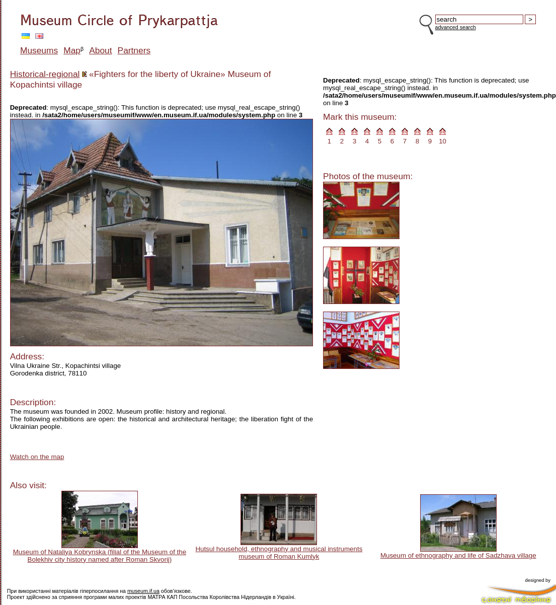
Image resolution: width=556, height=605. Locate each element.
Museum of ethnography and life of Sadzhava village (458, 555)
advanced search (455, 27)
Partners (134, 50)
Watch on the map (37, 457)
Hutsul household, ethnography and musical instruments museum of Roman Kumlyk (278, 552)
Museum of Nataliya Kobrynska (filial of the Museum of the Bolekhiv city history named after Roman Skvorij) (99, 555)
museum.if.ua (143, 591)
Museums (39, 50)
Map (72, 50)
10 (442, 141)
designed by (537, 580)
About (100, 50)
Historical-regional (45, 74)
